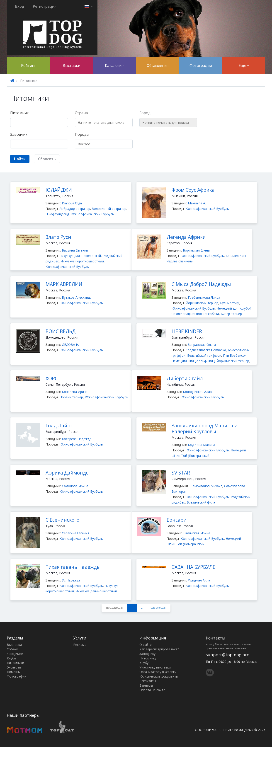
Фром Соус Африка (193, 190)
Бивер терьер (231, 314)
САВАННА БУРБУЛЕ (193, 567)
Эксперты (14, 667)
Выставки (71, 65)
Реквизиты (147, 681)
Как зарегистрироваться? (159, 649)
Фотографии (200, 65)
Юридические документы (158, 676)
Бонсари (177, 520)
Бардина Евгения (75, 250)
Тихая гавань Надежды (73, 567)
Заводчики (15, 653)
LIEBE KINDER (187, 331)
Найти (20, 158)
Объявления (157, 65)
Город (145, 113)
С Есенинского (62, 520)
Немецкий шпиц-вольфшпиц (193, 361)
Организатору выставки (158, 672)
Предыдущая (115, 608)
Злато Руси (58, 237)
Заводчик (18, 134)
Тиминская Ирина (196, 533)
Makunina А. (197, 203)
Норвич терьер (71, 397)
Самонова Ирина (75, 486)
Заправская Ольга (202, 344)
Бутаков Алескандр (77, 297)
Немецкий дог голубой (234, 308)
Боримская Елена (196, 250)
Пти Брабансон (235, 355)
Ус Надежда (71, 580)
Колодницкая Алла (197, 392)
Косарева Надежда (76, 439)
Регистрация (44, 6)
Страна (81, 113)
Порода (82, 134)
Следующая (158, 608)
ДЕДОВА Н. (70, 344)
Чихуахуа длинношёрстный (80, 256)
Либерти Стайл (185, 378)
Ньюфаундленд (57, 214)
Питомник (19, 113)
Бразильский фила (201, 502)
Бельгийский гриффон (204, 355)
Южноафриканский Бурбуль (92, 214)
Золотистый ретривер (109, 208)
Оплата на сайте (152, 690)
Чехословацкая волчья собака (195, 314)
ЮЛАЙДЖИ (59, 190)
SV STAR (181, 473)
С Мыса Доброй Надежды (201, 284)
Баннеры (146, 685)
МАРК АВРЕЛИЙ (64, 284)
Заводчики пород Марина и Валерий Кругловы (205, 428)
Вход (19, 6)
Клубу (143, 663)
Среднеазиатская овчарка (206, 350)
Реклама (79, 644)
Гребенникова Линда (204, 297)
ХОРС (52, 378)
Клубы (12, 658)
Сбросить (47, 158)
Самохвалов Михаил (206, 486)
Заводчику (147, 653)
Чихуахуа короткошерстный (82, 261)
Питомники (15, 663)
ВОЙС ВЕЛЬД (60, 331)
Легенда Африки (186, 237)
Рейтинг (28, 65)
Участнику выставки (155, 667)
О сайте (145, 644)
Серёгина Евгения (75, 533)
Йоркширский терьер (202, 303)
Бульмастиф (229, 303)
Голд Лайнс (59, 425)
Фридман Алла (199, 580)
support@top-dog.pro (227, 654)
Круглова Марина (201, 445)
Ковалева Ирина (74, 392)
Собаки (12, 649)
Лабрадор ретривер (75, 208)
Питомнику (147, 658)
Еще (244, 65)
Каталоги (114, 65)
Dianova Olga (72, 203)
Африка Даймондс (67, 473)
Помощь (13, 672)
